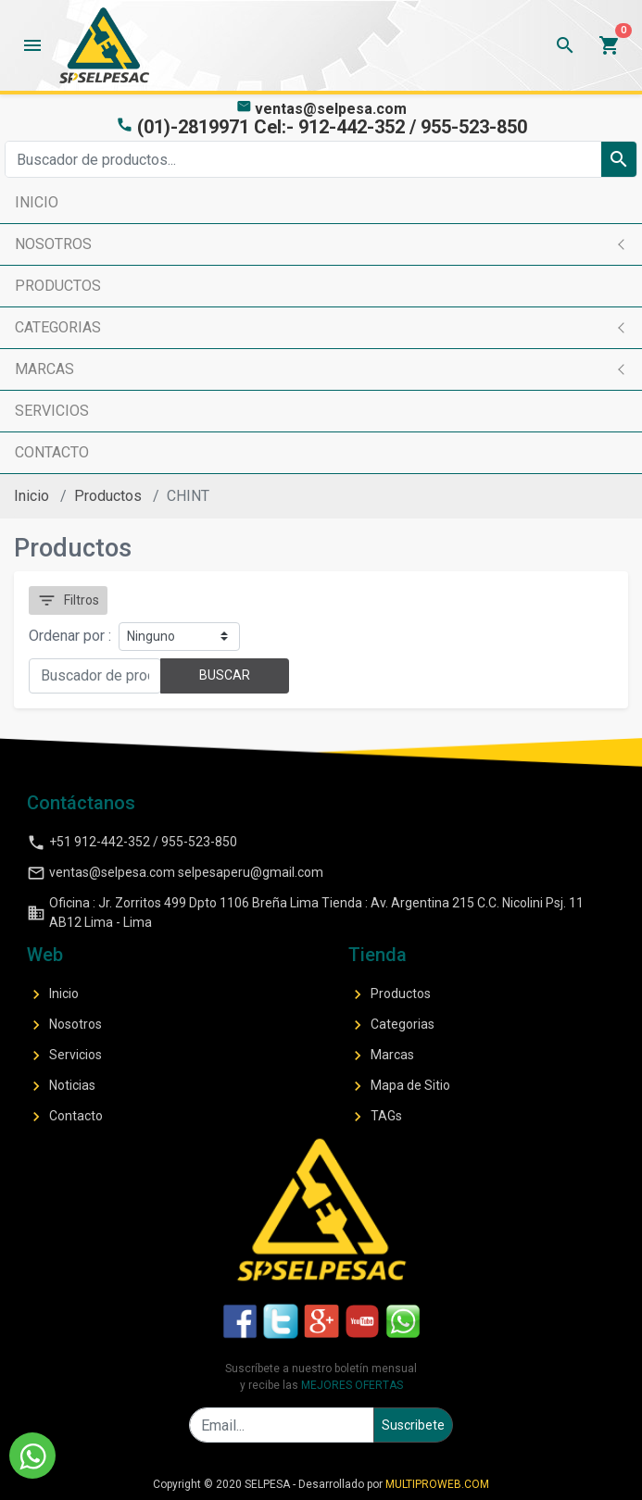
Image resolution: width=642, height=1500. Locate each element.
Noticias (61, 1086)
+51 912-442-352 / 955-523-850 (132, 842)
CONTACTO (52, 452)
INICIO (36, 202)
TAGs (375, 1116)
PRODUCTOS (58, 285)
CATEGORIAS (58, 327)
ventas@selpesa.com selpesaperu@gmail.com (175, 873)
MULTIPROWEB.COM (437, 1484)
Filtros (68, 600)
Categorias (391, 1025)
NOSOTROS (53, 244)
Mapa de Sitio (399, 1086)
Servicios (64, 1055)
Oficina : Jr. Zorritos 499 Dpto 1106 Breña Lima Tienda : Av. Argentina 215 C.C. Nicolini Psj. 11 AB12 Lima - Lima (305, 912)
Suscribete (413, 1425)
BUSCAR (224, 675)
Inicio (31, 496)
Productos (108, 496)
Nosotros (64, 1025)
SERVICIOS (52, 410)
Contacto (65, 1116)
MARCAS (44, 369)
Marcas (381, 1055)
